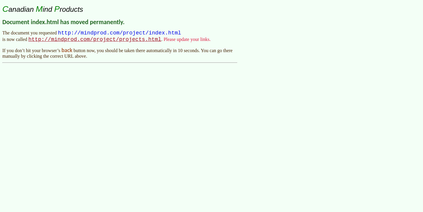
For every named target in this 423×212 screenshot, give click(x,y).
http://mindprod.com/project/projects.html (94, 40)
